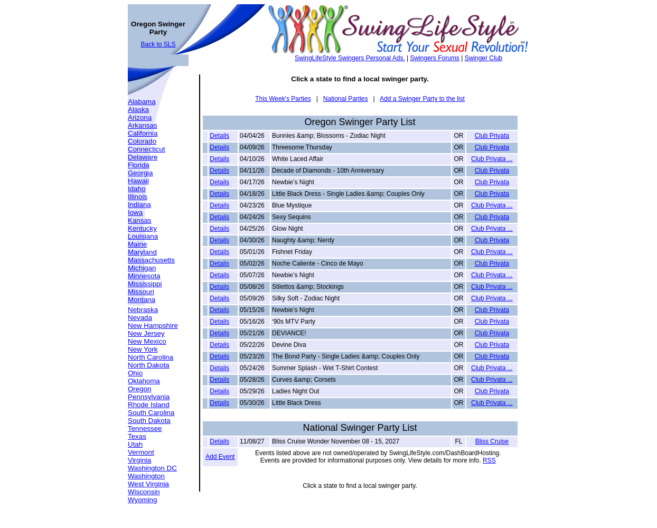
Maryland (142, 252)
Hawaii (138, 181)
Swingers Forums (434, 58)
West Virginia (148, 484)
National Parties (345, 98)
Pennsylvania (149, 397)
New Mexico (147, 341)
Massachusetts (151, 260)
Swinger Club (483, 58)
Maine (137, 244)
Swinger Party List (377, 122)
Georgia (140, 173)
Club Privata (492, 135)
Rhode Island (149, 405)
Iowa (135, 212)
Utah (135, 444)
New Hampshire (153, 325)
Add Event (219, 456)
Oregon (139, 389)
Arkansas (142, 125)
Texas (137, 436)
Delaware (142, 157)
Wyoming (142, 500)
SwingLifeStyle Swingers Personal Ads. (350, 58)
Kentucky (142, 228)
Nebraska (143, 310)
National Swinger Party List (360, 427)
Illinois (137, 197)
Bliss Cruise (492, 441)
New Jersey (146, 333)
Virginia (139, 460)
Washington (146, 476)
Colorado (142, 141)
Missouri (141, 292)
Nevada (140, 318)
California (142, 133)
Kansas (139, 220)
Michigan (142, 268)
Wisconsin (144, 492)
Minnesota (144, 276)
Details (219, 135)
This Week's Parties (283, 98)
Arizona (140, 117)
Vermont (141, 452)
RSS (489, 460)
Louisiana (143, 236)
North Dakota (149, 365)
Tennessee (145, 428)
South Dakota (149, 421)
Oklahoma (144, 381)
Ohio (135, 373)
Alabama (142, 102)
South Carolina (151, 413)
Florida (138, 165)
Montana (141, 300)
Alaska (138, 110)
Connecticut (146, 149)
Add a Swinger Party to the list (422, 98)
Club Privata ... (492, 159)
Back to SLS (157, 44)
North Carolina (150, 357)
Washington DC (152, 468)
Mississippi (145, 284)
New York (142, 349)
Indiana (139, 205)
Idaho (136, 189)
